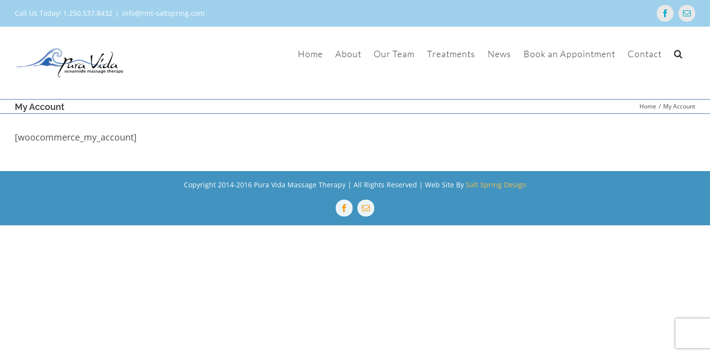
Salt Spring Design (496, 184)
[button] (690, 53)
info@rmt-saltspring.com (163, 13)
